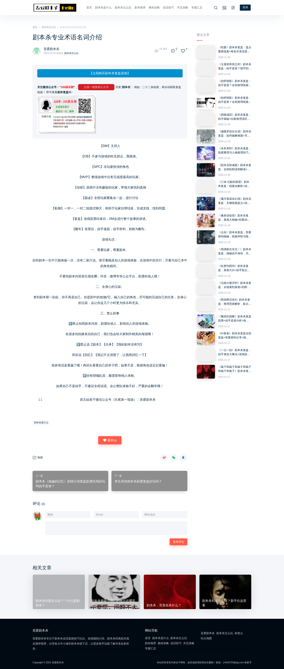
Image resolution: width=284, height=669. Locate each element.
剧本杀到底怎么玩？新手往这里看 (224, 603)
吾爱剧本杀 (51, 49)
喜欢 (110, 440)
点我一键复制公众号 (96, 87)
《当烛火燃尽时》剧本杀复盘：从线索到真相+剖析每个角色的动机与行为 (234, 285)
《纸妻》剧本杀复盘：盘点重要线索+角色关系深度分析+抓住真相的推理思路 (234, 50)
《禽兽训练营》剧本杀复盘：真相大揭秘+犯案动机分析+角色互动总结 (234, 218)
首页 (89, 7)
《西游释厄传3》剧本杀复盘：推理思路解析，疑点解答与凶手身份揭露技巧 (234, 302)
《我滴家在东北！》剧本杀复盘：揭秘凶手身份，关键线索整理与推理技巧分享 (234, 252)
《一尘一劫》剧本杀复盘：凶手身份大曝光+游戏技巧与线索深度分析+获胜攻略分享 (234, 352)
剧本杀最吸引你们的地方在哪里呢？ (113, 603)
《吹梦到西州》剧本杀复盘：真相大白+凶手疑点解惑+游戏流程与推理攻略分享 (234, 268)
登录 (246, 7)
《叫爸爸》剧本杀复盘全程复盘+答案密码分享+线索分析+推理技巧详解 (234, 335)
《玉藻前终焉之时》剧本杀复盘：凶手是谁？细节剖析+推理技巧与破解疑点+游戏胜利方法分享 (234, 66)
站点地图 (206, 638)
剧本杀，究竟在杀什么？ (164, 605)
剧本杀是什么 (103, 7)
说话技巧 (168, 7)
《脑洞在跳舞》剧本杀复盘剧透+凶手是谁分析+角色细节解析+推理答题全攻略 (234, 319)
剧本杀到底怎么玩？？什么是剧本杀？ (58, 603)
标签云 (239, 633)
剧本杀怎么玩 (122, 7)
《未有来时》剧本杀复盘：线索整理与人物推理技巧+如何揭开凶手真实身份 (234, 150)
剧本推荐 (139, 7)
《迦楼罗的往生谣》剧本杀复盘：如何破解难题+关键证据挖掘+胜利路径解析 (234, 134)
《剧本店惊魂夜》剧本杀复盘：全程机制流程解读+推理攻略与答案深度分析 (234, 167)
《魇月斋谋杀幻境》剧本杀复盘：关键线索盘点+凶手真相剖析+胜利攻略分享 (234, 201)
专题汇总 (196, 7)
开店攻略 (182, 7)
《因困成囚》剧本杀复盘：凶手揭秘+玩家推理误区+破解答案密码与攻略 (234, 117)
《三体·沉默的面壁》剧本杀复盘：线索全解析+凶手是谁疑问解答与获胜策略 (234, 184)
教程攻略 (153, 7)
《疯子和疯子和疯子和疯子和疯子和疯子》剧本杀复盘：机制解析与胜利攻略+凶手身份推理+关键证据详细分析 (234, 369)
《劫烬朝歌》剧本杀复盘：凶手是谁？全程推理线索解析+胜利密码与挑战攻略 (234, 83)
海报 (38, 457)
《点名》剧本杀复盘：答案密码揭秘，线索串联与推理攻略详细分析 (234, 235)
